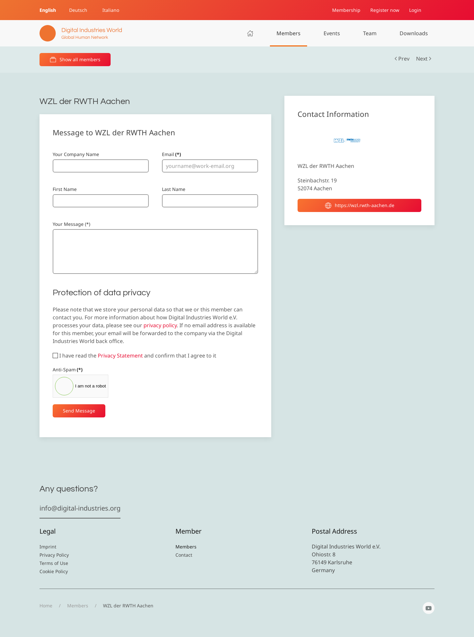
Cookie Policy (54, 571)
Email (171, 154)
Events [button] (332, 33)
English (48, 10)
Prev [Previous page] (402, 58)
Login (415, 10)
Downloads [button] (414, 33)
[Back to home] (81, 33)
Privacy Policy (54, 555)
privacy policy (160, 325)
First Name (65, 189)
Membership (346, 10)
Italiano (110, 10)
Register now (384, 10)
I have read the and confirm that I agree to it (134, 355)
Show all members (75, 59)
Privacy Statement (120, 355)
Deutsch (78, 10)
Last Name (173, 189)
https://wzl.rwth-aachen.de (359, 205)
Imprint (48, 547)
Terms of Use (54, 563)
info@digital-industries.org (80, 508)
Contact (183, 555)
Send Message (79, 411)
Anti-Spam (68, 369)
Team (370, 33)
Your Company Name (76, 154)
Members (288, 33)
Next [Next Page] (423, 58)
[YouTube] (428, 608)
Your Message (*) (71, 224)
